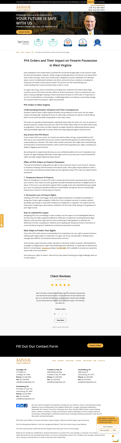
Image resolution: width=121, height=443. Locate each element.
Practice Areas (63, 2)
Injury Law (55, 2)
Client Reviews (87, 360)
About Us (23, 2)
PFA (51, 2)
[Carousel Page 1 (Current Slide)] (55, 314)
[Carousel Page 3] (62, 314)
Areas (70, 2)
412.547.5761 (99, 10)
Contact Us (90, 2)
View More (60, 320)
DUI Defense (45, 2)
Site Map (78, 360)
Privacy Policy (70, 360)
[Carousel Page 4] (66, 314)
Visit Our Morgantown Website (26, 424)
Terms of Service (69, 429)
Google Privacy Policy (53, 429)
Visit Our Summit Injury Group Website (73, 424)
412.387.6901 (99, 7)
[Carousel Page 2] (58, 314)
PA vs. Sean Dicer (99, 2)
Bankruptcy (75, 2)
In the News (83, 2)
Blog (95, 360)
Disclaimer (61, 360)
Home (18, 2)
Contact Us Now (24, 32)
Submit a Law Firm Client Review (60, 327)
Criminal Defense (36, 2)
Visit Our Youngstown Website (48, 424)
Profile (28, 2)
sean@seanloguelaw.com (25, 382)
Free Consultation (97, 5)
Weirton (28, 52)
